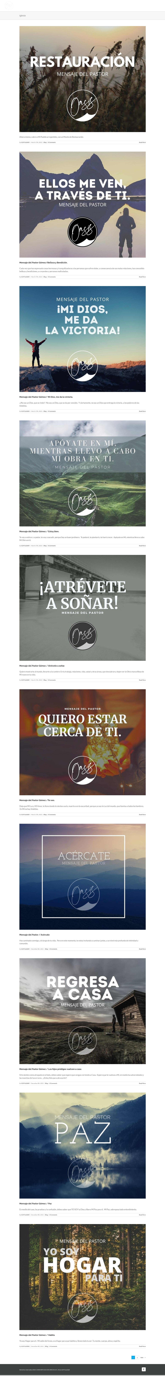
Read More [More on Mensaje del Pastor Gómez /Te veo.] (142, 814)
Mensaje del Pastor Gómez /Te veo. (37, 800)
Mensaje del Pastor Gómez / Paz (35, 1203)
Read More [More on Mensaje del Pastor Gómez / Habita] (142, 1346)
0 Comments (52, 142)
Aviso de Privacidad (64, 1370)
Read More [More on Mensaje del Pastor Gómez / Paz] (142, 1215)
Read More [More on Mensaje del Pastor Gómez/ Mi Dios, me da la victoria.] (142, 411)
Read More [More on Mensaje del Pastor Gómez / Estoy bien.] (142, 546)
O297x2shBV (25, 142)
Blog (45, 142)
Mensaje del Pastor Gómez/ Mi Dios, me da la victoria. (46, 397)
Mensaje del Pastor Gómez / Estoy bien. (39, 531)
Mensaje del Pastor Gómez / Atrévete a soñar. (42, 666)
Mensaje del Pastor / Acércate (34, 935)
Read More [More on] (142, 142)
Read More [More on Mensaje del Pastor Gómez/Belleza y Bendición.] (142, 277)
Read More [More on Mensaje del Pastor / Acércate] (142, 949)
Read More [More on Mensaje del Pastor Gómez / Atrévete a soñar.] (142, 680)
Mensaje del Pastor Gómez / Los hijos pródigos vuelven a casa (50, 1069)
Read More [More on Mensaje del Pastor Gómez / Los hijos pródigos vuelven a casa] (142, 1083)
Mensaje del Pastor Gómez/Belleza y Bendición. (43, 262)
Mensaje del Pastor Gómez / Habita (37, 1335)
